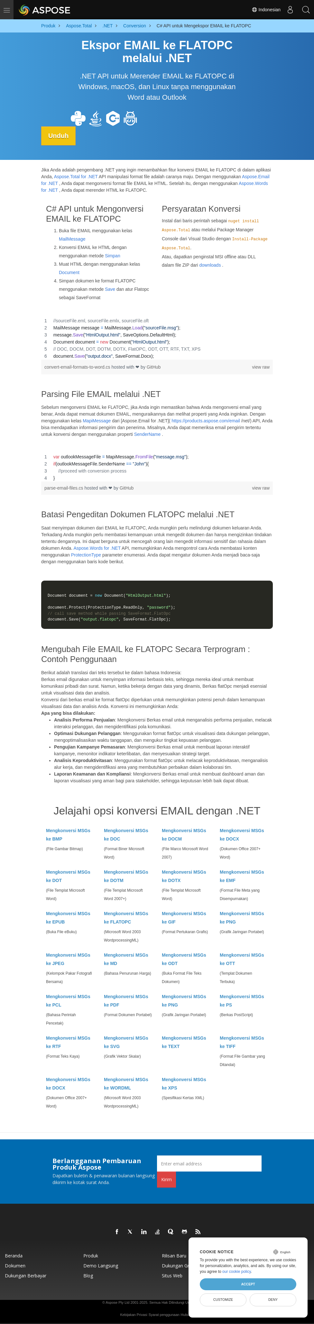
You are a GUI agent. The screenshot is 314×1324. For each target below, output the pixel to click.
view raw (261, 366)
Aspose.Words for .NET (97, 548)
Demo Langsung (100, 1266)
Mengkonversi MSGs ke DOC (126, 834)
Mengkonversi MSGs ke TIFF (242, 1042)
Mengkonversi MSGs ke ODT (184, 959)
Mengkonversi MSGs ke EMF (242, 876)
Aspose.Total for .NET (76, 176)
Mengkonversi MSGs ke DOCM (184, 834)
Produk (90, 1256)
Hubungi (187, 1315)
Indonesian (265, 10)
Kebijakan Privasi (133, 1315)
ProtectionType (86, 554)
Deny (273, 1299)
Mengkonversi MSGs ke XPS (184, 1083)
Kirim (166, 1179)
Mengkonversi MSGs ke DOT (68, 876)
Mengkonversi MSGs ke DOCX (242, 834)
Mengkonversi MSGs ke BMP (68, 834)
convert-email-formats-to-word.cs (78, 366)
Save (110, 288)
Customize (223, 1299)
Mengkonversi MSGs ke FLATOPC (126, 917)
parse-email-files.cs (64, 488)
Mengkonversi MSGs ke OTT (242, 959)
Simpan (112, 255)
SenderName (147, 434)
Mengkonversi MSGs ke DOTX (184, 876)
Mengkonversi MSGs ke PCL (68, 1000)
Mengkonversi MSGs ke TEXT (184, 1042)
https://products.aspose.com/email (205, 420)
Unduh (59, 135)
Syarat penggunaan (164, 1315)
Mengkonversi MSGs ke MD (126, 959)
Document (69, 272)
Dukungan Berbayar (25, 1276)
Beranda (14, 1256)
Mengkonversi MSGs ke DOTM (126, 876)
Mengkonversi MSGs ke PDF (126, 1000)
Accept (248, 1284)
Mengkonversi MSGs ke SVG (126, 1042)
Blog (88, 1276)
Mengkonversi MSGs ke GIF (184, 917)
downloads (210, 264)
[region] (157, 338)
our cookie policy (236, 1271)
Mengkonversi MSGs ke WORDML (126, 1083)
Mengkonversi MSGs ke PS (242, 1000)
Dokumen (15, 1266)
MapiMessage (97, 420)
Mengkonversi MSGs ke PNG (242, 917)
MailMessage (72, 238)
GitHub (154, 366)
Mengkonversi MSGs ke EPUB (68, 917)
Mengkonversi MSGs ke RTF (68, 1042)
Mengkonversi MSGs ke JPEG (68, 959)
